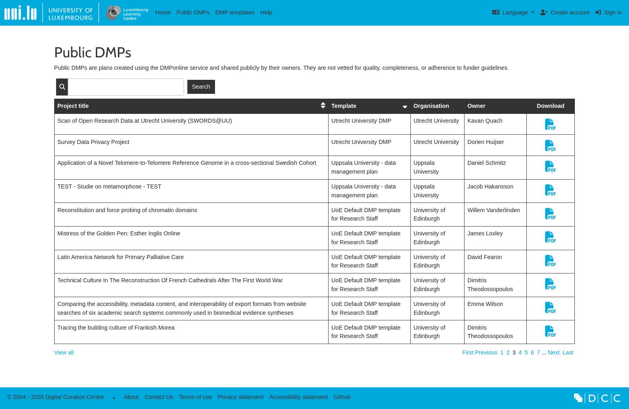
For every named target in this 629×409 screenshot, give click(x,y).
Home (162, 12)
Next (554, 352)
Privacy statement (241, 397)
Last (567, 352)
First (467, 352)
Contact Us (158, 397)
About (131, 397)
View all (64, 352)
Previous (486, 352)
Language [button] (511, 12)
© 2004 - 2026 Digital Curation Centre (54, 399)
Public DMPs (193, 12)
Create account (565, 12)
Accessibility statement (298, 397)
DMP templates (235, 12)
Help (266, 12)
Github (341, 399)
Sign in (608, 12)
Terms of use (195, 397)
